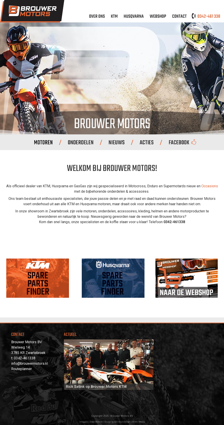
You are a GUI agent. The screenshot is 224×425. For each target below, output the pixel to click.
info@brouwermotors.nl (29, 363)
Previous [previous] (69, 365)
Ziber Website (96, 422)
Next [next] (147, 365)
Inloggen (84, 422)
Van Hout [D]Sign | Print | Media (129, 422)
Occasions (209, 186)
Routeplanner (21, 369)
